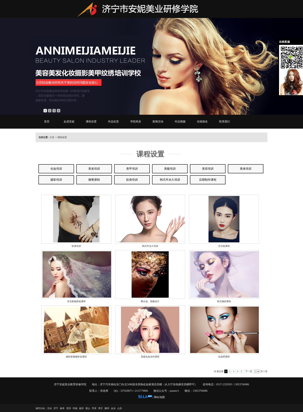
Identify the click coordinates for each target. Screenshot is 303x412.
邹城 (75, 408)
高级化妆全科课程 (150, 356)
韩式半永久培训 (150, 246)
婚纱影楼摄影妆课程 (76, 356)
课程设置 (62, 137)
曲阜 (62, 408)
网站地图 (159, 397)
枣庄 (100, 408)
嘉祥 (81, 408)
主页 (52, 137)
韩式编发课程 (224, 301)
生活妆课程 (224, 246)
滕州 (107, 408)
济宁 (56, 408)
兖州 (68, 408)
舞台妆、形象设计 (150, 301)
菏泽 (94, 408)
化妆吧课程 (224, 356)
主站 (49, 408)
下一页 (248, 371)
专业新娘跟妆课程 (76, 301)
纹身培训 (76, 246)
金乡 (113, 408)
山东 (119, 408)
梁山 (87, 408)
